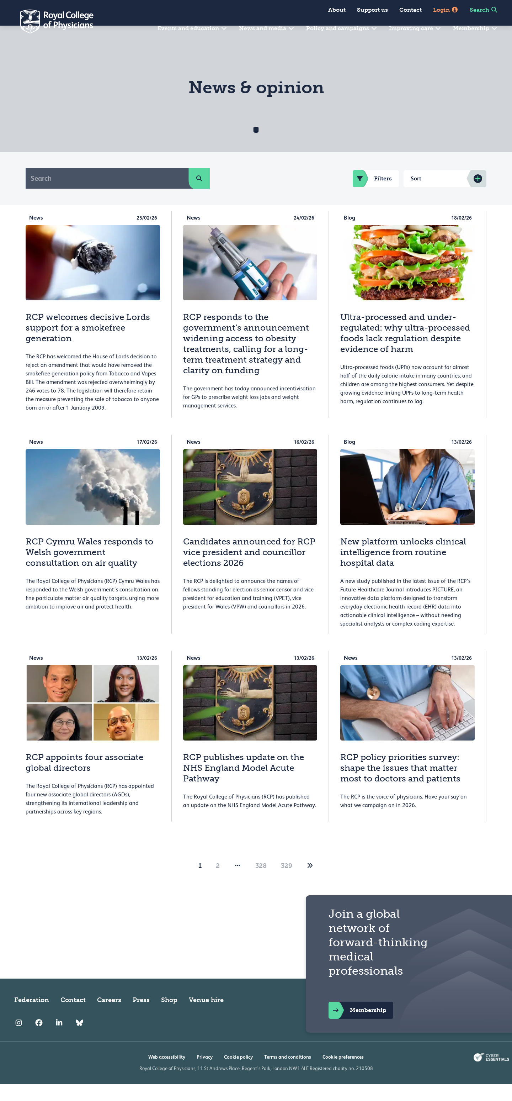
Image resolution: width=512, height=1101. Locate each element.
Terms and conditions (287, 1074)
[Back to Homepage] (52, 21)
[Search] (107, 195)
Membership (475, 28)
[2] (310, 883)
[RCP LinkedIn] (59, 1040)
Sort (416, 195)
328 (261, 883)
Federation (31, 1017)
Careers (109, 1017)
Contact (410, 9)
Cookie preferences (343, 1074)
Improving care (415, 28)
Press (141, 1017)
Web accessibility (166, 1074)
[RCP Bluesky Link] (79, 1040)
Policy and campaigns (342, 28)
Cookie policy (238, 1074)
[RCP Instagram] (19, 1040)
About (337, 9)
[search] (199, 195)
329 (286, 883)
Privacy (205, 1074)
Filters (372, 195)
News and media (267, 28)
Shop (169, 1017)
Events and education (193, 28)
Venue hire (206, 1017)
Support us (372, 9)
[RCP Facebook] (39, 1040)
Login (445, 9)
